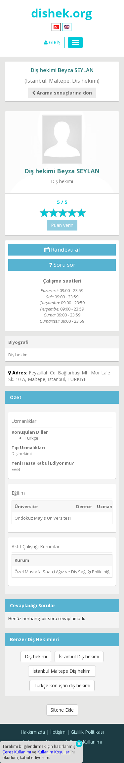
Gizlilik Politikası (87, 732)
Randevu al (62, 249)
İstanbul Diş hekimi (79, 656)
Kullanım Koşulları (53, 752)
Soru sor (62, 264)
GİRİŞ (52, 42)
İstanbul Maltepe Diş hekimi (62, 671)
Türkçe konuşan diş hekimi (62, 685)
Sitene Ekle (62, 710)
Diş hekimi (36, 656)
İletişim (57, 732)
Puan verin (62, 225)
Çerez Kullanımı (85, 742)
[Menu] (75, 42)
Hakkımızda (33, 732)
